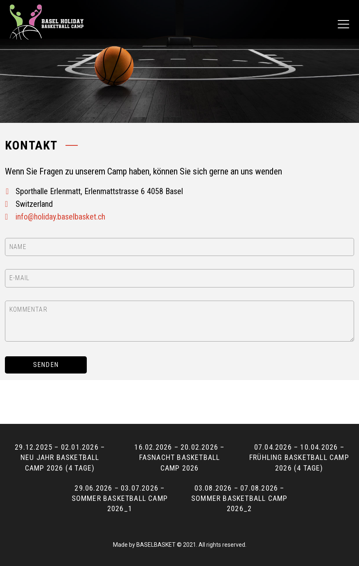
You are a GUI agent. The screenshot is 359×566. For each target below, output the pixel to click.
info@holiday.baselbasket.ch (60, 217)
